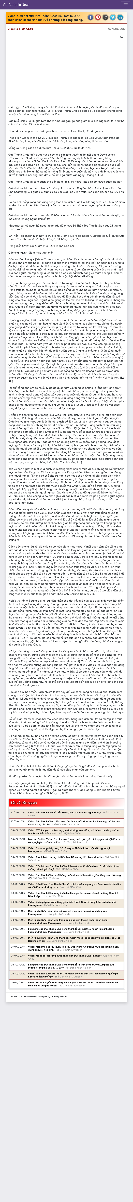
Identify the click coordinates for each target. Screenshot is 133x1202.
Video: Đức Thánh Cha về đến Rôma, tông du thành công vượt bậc (64, 812)
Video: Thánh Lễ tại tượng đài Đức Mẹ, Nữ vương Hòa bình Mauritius (66, 857)
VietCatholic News (16, 5)
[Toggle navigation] (125, 4)
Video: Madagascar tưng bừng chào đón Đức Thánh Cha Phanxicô (65, 955)
